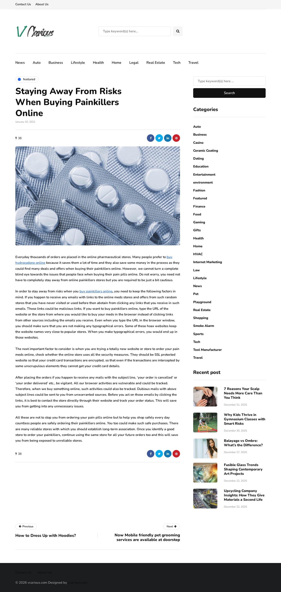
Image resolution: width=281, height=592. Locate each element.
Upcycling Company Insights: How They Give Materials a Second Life (244, 495)
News (20, 62)
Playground (202, 302)
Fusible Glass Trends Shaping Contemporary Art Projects (243, 469)
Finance (199, 206)
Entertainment (204, 174)
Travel (193, 62)
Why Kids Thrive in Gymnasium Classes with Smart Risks (244, 419)
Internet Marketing (207, 262)
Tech (176, 62)
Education (201, 166)
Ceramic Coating (205, 150)
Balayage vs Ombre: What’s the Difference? (243, 443)
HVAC (198, 254)
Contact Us (23, 4)
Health (98, 62)
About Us (42, 4)
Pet (195, 294)
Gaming (199, 222)
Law (196, 270)
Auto (37, 62)
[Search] (134, 31)
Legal (134, 62)
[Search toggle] (178, 31)
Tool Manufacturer (207, 350)
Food (197, 214)
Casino (198, 142)
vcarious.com (77, 582)
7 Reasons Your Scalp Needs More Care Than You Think (243, 393)
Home (116, 62)
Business (56, 62)
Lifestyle (78, 62)
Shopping (200, 318)
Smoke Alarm (203, 326)
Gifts (197, 230)
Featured (200, 198)
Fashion (199, 190)
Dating (198, 158)
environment (203, 182)
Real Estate (155, 62)
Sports (198, 334)
